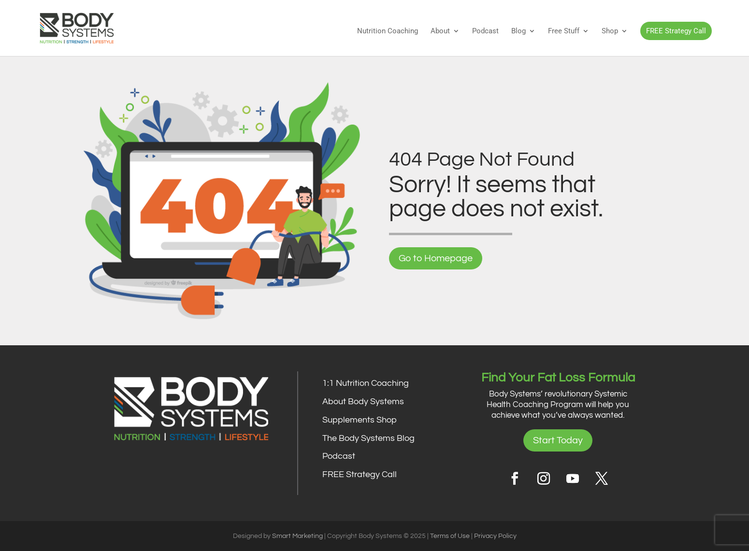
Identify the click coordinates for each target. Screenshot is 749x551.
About (440, 31)
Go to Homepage (436, 258)
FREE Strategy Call (676, 31)
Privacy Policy (495, 536)
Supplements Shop (359, 419)
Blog (518, 31)
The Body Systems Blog (368, 438)
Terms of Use (450, 536)
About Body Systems (363, 401)
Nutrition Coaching (387, 31)
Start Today (558, 440)
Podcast (485, 31)
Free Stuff (563, 31)
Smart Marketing (297, 536)
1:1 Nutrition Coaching (365, 383)
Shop (610, 31)
